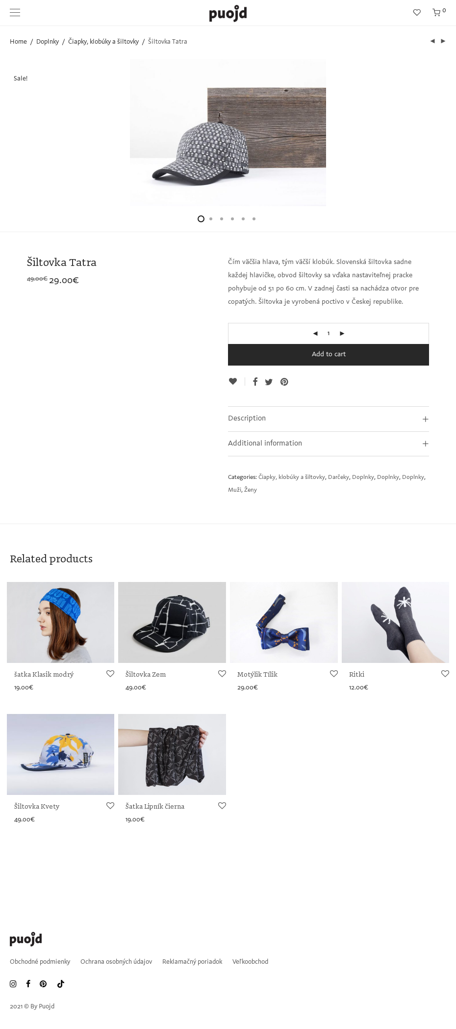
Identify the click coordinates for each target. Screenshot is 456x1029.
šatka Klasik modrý (44, 675)
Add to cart (329, 354)
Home (18, 42)
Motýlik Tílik (257, 675)
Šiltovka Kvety (36, 807)
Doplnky (47, 42)
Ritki (356, 675)
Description (247, 418)
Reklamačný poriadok (192, 962)
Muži (234, 490)
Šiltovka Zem (146, 675)
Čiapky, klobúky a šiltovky (103, 42)
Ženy (250, 490)
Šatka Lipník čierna (155, 807)
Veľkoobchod (250, 962)
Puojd (46, 1006)
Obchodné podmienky (40, 962)
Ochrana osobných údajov (116, 962)
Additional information (265, 444)
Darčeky (338, 477)
